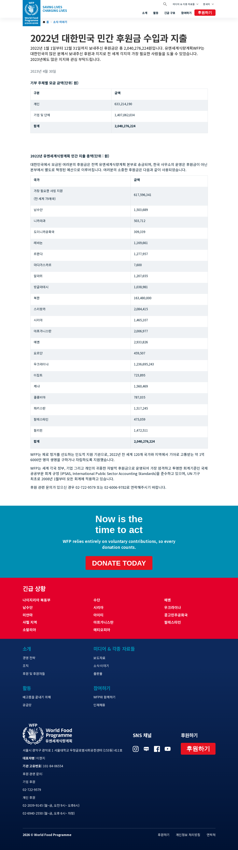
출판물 (97, 673)
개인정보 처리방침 (188, 834)
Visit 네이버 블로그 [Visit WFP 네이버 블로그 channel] (146, 749)
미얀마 (28, 614)
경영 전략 (29, 657)
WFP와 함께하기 (104, 697)
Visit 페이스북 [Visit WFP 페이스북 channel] (157, 749)
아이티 (98, 614)
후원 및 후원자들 (34, 673)
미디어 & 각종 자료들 (184, 4)
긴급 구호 (169, 13)
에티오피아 (101, 629)
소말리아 (29, 629)
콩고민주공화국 (176, 614)
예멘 (167, 599)
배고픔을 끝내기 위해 (37, 697)
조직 (26, 665)
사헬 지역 (30, 622)
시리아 (98, 607)
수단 (96, 599)
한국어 (206, 4)
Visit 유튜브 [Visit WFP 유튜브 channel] (168, 749)
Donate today (119, 563)
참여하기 (186, 13)
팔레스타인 (172, 622)
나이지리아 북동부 (36, 599)
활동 (155, 13)
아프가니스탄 (103, 622)
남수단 (28, 607)
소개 (144, 13)
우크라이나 (172, 607)
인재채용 (99, 704)
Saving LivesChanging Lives (55, 8)
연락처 (211, 834)
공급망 (27, 704)
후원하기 (205, 13)
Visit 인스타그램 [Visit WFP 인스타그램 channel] (136, 749)
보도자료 (99, 657)
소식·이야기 (60, 22)
